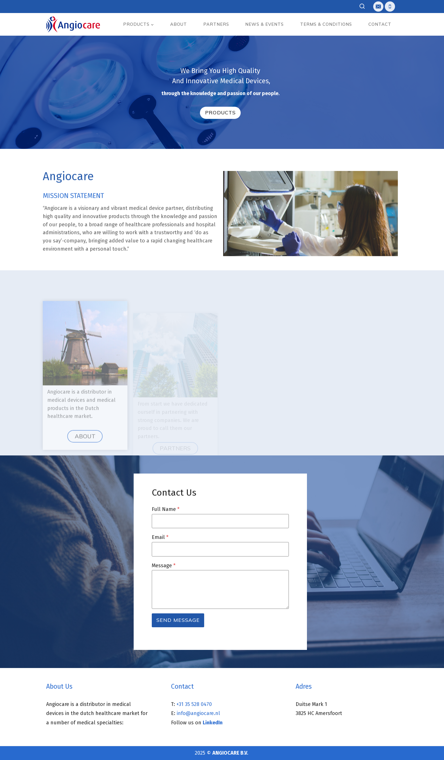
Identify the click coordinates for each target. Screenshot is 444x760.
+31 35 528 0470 (194, 704)
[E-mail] (378, 6)
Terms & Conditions (326, 24)
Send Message (178, 620)
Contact (379, 24)
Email (160, 537)
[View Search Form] (362, 6)
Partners (216, 24)
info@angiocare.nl (198, 713)
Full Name (166, 509)
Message (164, 565)
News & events (264, 24)
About (178, 24)
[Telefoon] (390, 6)
